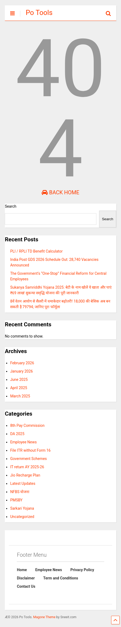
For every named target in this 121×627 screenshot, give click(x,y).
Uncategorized (22, 516)
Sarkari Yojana (22, 508)
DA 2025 (17, 434)
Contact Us (26, 586)
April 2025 (18, 388)
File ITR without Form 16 (30, 450)
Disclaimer (26, 578)
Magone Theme (44, 617)
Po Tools (39, 13)
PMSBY (16, 500)
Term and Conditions (60, 578)
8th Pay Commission (27, 425)
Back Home (60, 192)
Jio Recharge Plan (25, 475)
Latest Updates (22, 483)
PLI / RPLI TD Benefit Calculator (36, 251)
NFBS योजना (19, 492)
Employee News (23, 442)
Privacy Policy (82, 570)
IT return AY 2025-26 (27, 467)
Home (22, 570)
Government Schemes (28, 458)
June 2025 (19, 379)
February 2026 (22, 363)
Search (10, 206)
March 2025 (20, 396)
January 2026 (21, 371)
